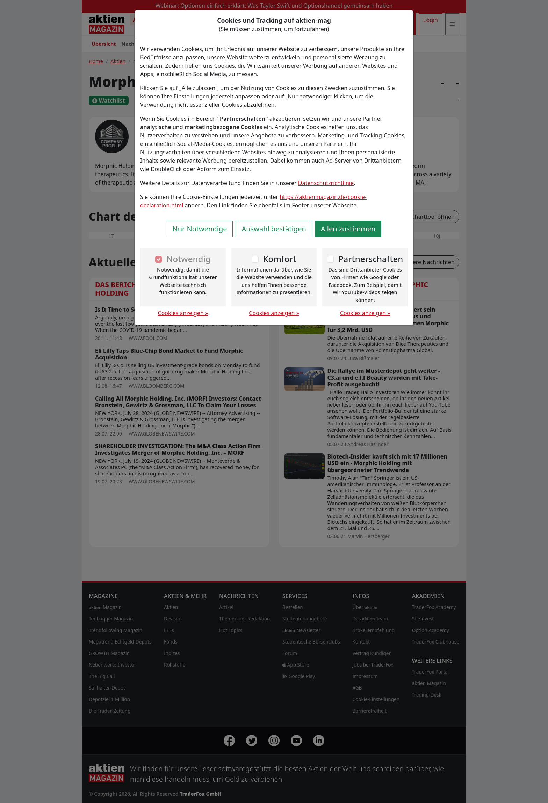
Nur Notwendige (200, 228)
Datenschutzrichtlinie (326, 183)
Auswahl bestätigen (273, 228)
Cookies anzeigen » (183, 313)
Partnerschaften (370, 259)
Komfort (279, 259)
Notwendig (188, 259)
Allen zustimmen (348, 228)
